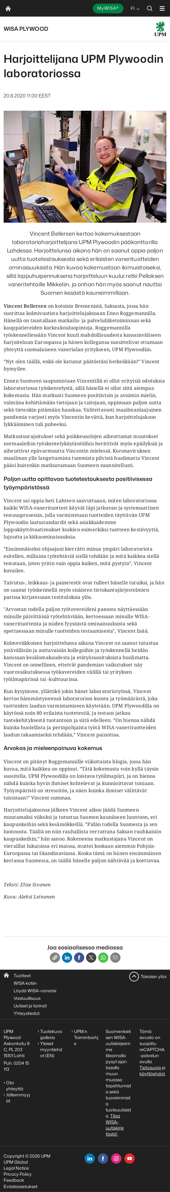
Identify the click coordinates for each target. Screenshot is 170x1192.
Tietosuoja (150, 1067)
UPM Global (16, 1162)
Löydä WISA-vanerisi (35, 990)
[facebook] (103, 1158)
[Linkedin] (67, 957)
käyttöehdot (152, 1073)
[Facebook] (79, 957)
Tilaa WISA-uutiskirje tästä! (115, 1125)
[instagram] (116, 1158)
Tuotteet (22, 975)
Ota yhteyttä (14, 1085)
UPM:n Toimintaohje (86, 1037)
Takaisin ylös (153, 976)
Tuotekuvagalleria (51, 1034)
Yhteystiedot (27, 1013)
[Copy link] (55, 957)
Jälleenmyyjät (18, 1098)
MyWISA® (108, 8)
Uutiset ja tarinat (30, 1006)
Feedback (14, 1180)
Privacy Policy (18, 1174)
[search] (149, 8)
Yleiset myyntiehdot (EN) (51, 1049)
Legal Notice (16, 1168)
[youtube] (129, 1158)
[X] (91, 957)
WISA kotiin (25, 983)
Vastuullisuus (27, 998)
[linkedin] (90, 1158)
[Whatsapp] (103, 957)
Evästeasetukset (20, 1186)
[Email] (115, 957)
